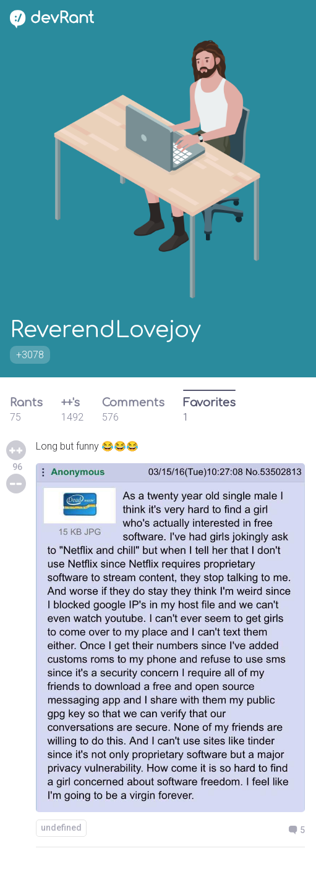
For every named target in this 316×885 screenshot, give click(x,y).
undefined (61, 828)
